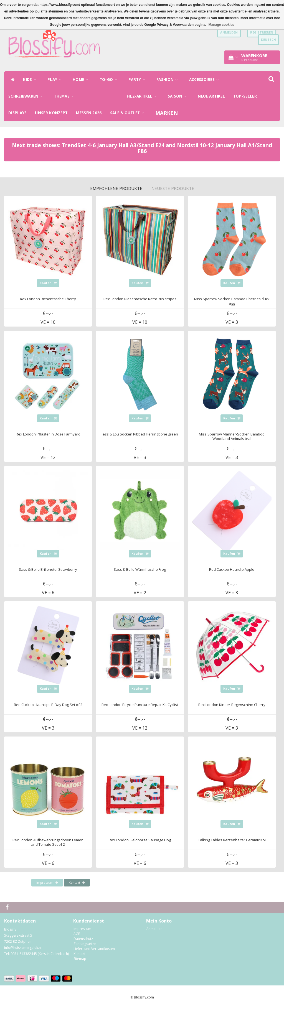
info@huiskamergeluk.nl (23, 947)
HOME (82, 79)
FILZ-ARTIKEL (143, 96)
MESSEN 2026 (89, 112)
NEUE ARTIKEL (211, 96)
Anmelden (154, 928)
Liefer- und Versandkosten (94, 948)
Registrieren (261, 32)
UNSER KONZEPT (51, 112)
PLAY (55, 79)
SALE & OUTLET (128, 112)
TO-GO (110, 79)
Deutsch (268, 39)
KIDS (31, 79)
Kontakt (77, 882)
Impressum (47, 882)
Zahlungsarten (84, 943)
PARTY (138, 79)
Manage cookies (221, 25)
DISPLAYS (17, 112)
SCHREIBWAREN (26, 96)
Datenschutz (83, 938)
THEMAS (65, 96)
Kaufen (48, 283)
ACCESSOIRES (205, 79)
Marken (166, 112)
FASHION (168, 79)
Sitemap (79, 958)
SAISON (178, 96)
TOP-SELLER (245, 96)
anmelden (229, 32)
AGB (76, 933)
